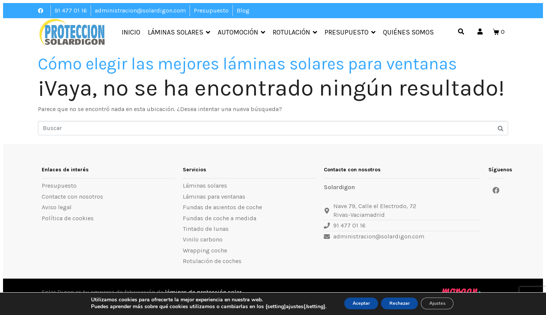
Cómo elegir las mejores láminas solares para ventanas (247, 64)
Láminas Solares (179, 32)
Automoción (241, 32)
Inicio (131, 32)
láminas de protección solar (203, 292)
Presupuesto (350, 32)
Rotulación (295, 32)
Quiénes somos (408, 32)
